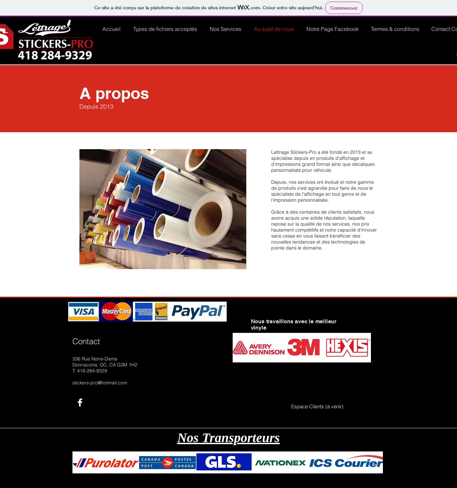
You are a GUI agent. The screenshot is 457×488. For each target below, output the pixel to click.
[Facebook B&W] (79, 402)
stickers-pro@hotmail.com (99, 383)
